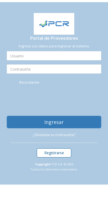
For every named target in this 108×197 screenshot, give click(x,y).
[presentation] (48, 100)
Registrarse (54, 152)
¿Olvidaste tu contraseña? (54, 134)
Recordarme (29, 82)
